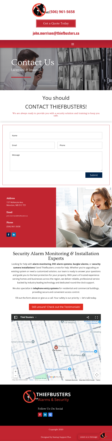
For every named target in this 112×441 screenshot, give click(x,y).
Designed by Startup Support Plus (56, 437)
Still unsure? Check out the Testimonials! (56, 307)
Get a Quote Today (56, 23)
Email (9, 212)
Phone (9, 222)
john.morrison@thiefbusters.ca (56, 33)
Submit (94, 175)
